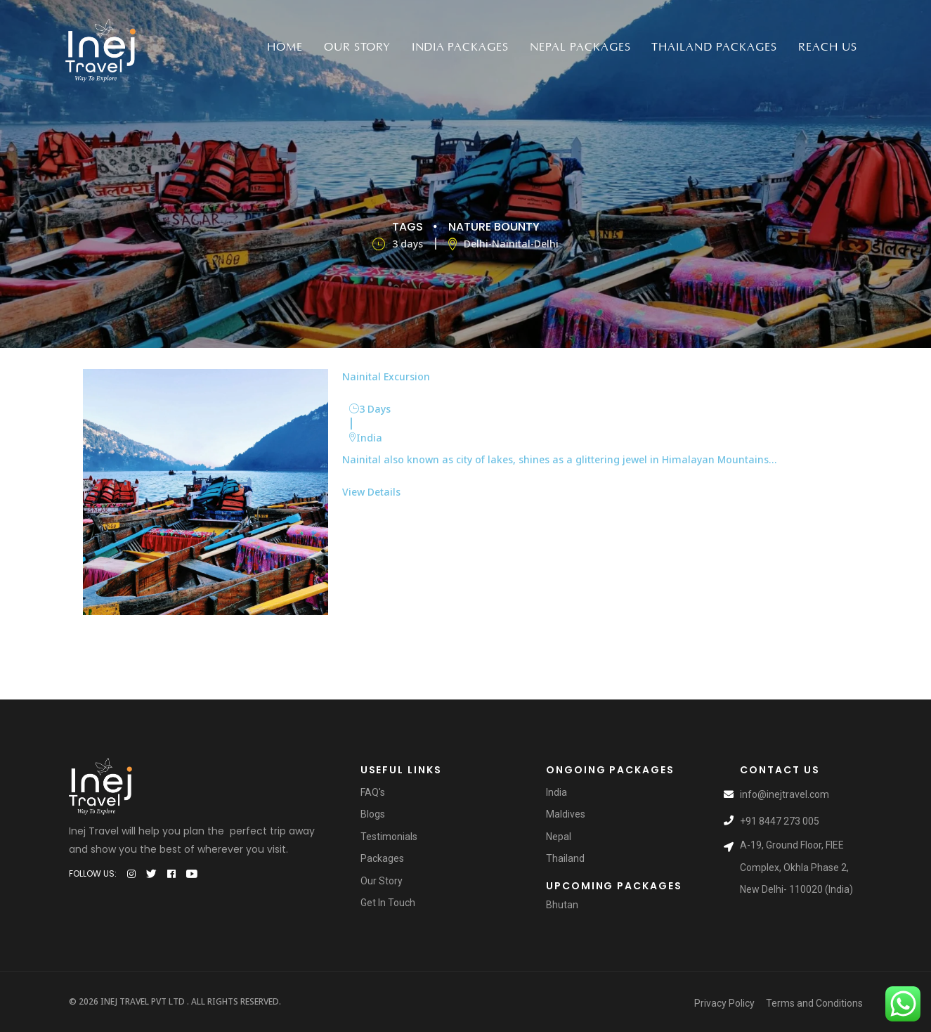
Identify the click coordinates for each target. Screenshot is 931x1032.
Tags (407, 226)
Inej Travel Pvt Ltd (142, 1001)
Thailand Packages (713, 47)
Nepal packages (580, 47)
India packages (460, 47)
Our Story (357, 47)
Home (285, 47)
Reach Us (827, 47)
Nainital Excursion (386, 375)
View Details (371, 491)
